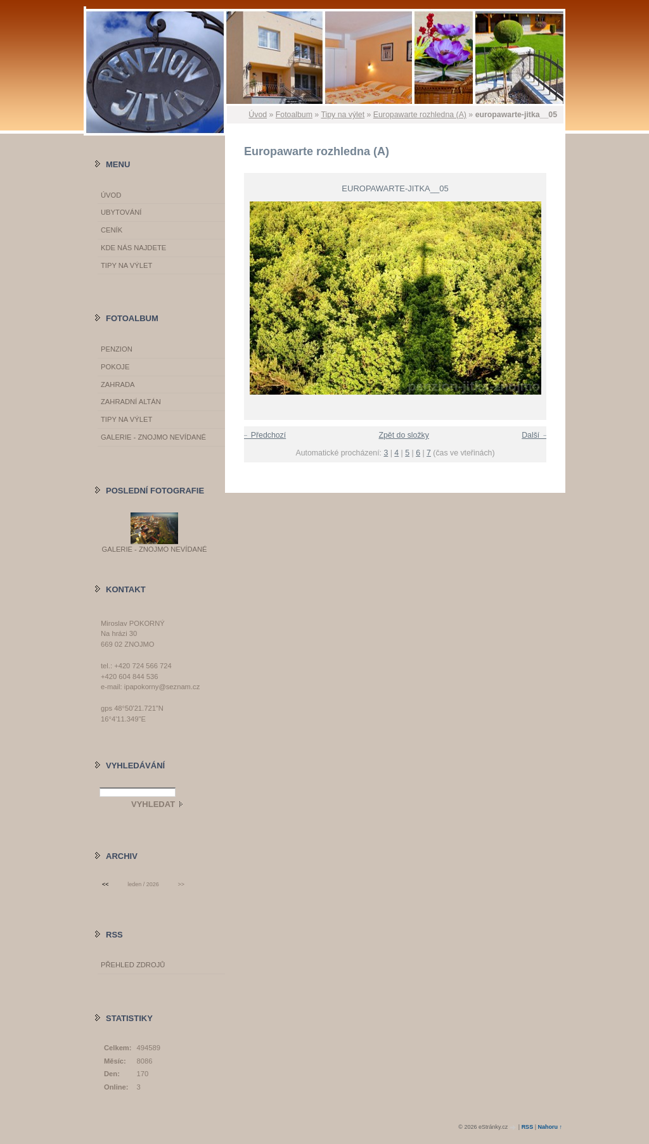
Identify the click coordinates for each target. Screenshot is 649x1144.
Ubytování (121, 212)
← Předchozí (263, 435)
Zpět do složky (403, 435)
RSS (528, 1127)
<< (105, 884)
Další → (535, 435)
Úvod (257, 114)
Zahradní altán (131, 401)
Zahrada (117, 384)
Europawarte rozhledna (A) (419, 114)
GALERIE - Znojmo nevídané (153, 437)
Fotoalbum (294, 114)
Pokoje (115, 367)
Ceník (111, 230)
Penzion (116, 349)
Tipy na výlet (342, 114)
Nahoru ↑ (549, 1127)
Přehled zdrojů (133, 965)
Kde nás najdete (133, 247)
